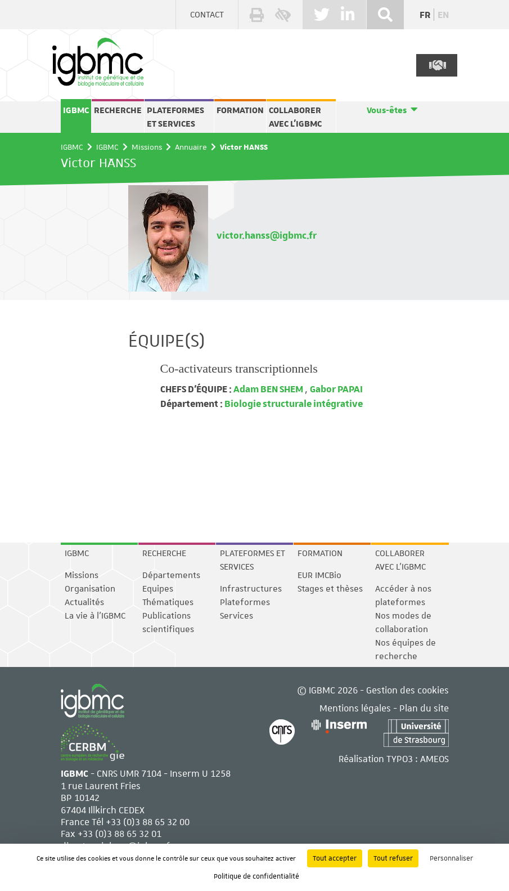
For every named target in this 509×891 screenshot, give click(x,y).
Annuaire (191, 147)
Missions (147, 147)
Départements (171, 575)
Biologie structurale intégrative (293, 403)
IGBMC (76, 110)
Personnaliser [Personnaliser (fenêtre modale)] (451, 858)
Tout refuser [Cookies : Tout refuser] (393, 858)
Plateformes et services (175, 117)
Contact (207, 14)
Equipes (157, 588)
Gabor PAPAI (336, 388)
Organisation (90, 588)
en (443, 14)
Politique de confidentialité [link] (256, 876)
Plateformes (245, 602)
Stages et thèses (330, 588)
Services (236, 615)
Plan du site (424, 708)
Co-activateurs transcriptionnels (239, 368)
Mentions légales (355, 708)
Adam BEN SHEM (268, 388)
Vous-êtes (387, 110)
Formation (240, 110)
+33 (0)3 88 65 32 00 (148, 821)
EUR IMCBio (319, 575)
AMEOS (434, 758)
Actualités (84, 602)
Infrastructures (251, 588)
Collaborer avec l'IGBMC (295, 117)
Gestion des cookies (407, 690)
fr (425, 14)
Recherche (118, 110)
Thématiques (167, 602)
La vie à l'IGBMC (95, 615)
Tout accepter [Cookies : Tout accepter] (335, 858)
